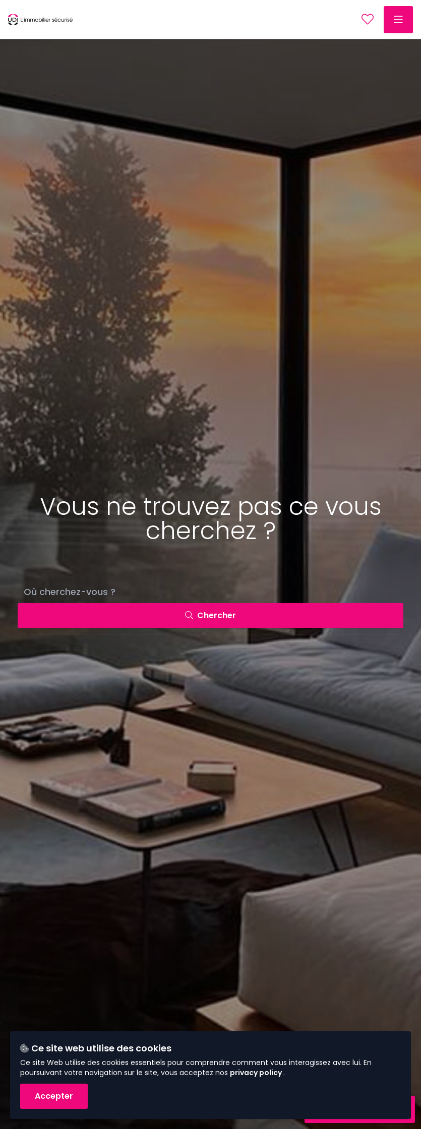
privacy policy (256, 1073)
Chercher (210, 615)
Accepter (54, 1096)
